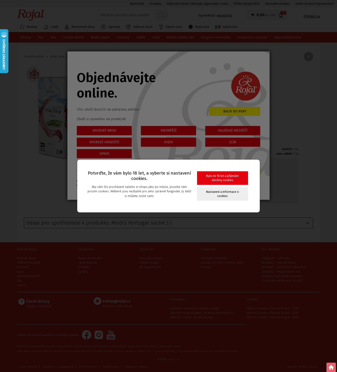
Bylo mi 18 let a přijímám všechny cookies (222, 178)
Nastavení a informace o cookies (222, 194)
